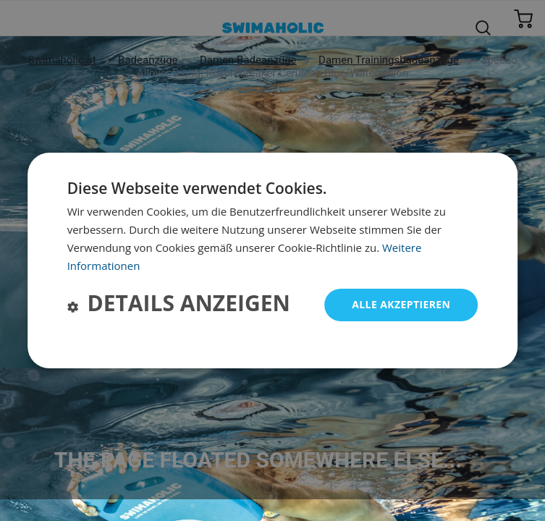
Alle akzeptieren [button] (401, 304)
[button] (178, 305)
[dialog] (273, 260)
